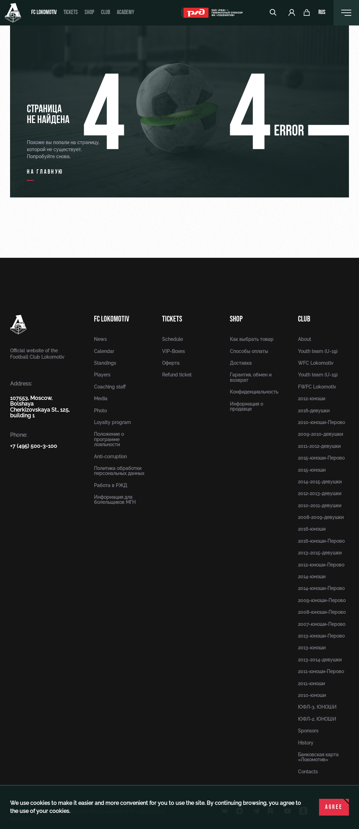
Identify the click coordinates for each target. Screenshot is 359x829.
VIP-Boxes (173, 351)
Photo (100, 410)
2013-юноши (311, 647)
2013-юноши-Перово (321, 636)
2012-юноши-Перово (321, 565)
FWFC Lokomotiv (317, 387)
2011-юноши (311, 683)
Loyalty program (112, 422)
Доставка (241, 363)
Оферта (171, 363)
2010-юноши (312, 695)
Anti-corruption (110, 456)
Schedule (172, 339)
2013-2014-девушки (320, 659)
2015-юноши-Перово (321, 458)
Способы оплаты (249, 351)
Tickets (70, 12)
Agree (334, 807)
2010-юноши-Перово (321, 422)
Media (100, 398)
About (304, 339)
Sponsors (308, 730)
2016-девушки (313, 410)
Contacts (308, 771)
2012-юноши (311, 398)
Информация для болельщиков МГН (115, 499)
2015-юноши (311, 470)
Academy (125, 12)
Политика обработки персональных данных (119, 471)
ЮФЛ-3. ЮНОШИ (317, 707)
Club (105, 12)
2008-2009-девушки (321, 517)
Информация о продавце (246, 406)
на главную (45, 172)
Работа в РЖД (110, 485)
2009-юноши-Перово (322, 600)
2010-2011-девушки (319, 505)
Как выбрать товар (251, 339)
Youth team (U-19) (318, 351)
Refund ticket (177, 374)
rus (321, 13)
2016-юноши (311, 529)
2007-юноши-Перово (321, 624)
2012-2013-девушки (319, 493)
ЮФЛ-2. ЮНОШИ (317, 719)
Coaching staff (109, 387)
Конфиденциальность (254, 392)
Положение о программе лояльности (109, 439)
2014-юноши (311, 576)
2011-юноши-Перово (321, 671)
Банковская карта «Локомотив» (318, 757)
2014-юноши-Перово (321, 588)
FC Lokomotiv (44, 12)
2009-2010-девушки (320, 434)
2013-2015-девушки (320, 552)
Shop (89, 12)
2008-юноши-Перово (322, 612)
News (100, 339)
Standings (105, 363)
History (305, 743)
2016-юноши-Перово (321, 541)
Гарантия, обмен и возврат (250, 377)
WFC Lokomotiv (316, 363)
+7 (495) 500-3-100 (33, 446)
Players (102, 374)
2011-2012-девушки (319, 446)
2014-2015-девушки (320, 481)
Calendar (104, 351)
